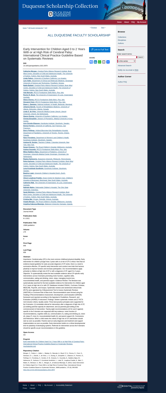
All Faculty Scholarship (35, 28)
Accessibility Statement (64, 385)
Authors (121, 43)
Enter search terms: (124, 54)
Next (102, 27)
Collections (122, 37)
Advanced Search (124, 66)
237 (46, 28)
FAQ (39, 385)
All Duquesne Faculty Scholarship (79, 35)
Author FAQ (122, 82)
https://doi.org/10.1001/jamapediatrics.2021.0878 (39, 370)
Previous (94, 27)
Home (25, 28)
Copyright (32, 388)
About (32, 385)
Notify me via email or (128, 70)
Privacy (25, 388)
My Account (48, 385)
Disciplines (122, 40)
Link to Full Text (99, 49)
